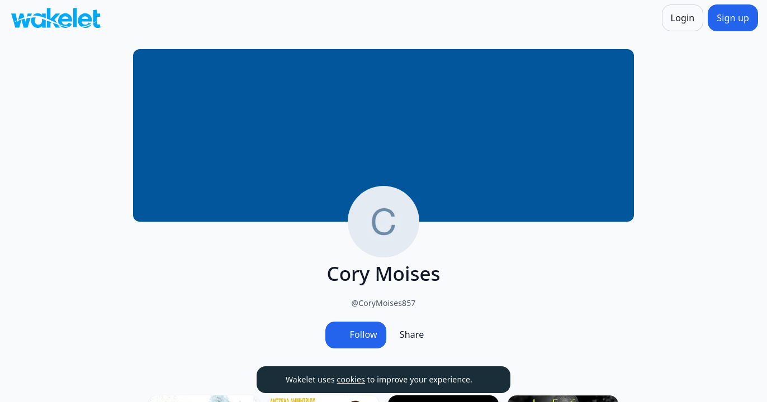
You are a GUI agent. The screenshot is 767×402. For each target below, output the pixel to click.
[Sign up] (733, 17)
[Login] (683, 17)
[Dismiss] (488, 380)
